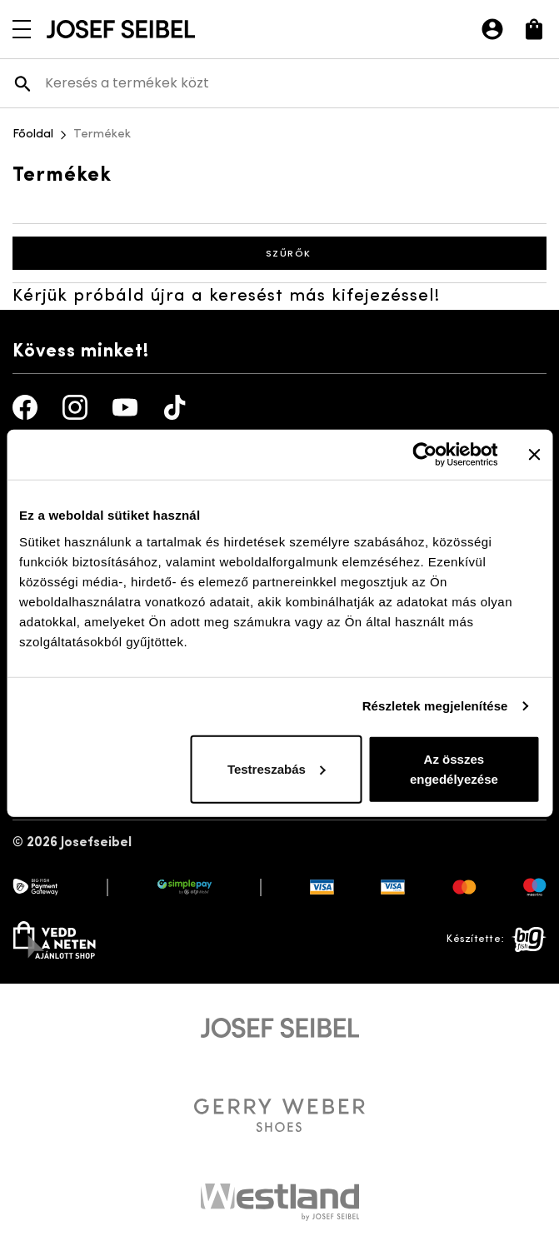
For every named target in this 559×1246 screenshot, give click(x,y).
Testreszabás (276, 768)
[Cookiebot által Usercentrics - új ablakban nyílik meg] (424, 454)
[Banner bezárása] (534, 455)
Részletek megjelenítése (435, 706)
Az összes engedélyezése (454, 768)
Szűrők (280, 253)
